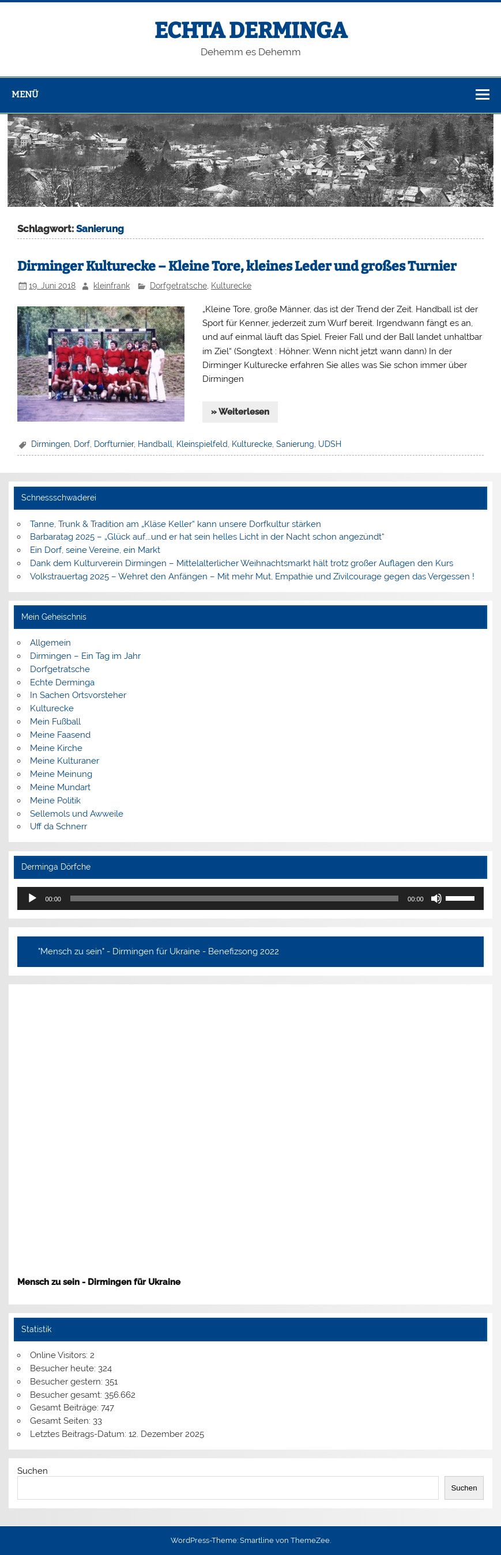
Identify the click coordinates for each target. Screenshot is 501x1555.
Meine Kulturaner (64, 761)
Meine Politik (55, 800)
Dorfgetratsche (178, 285)
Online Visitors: (60, 1355)
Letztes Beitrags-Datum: (79, 1434)
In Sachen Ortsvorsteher (78, 695)
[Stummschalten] (436, 898)
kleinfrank (111, 285)
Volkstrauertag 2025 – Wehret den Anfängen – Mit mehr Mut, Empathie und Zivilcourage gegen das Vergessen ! (252, 576)
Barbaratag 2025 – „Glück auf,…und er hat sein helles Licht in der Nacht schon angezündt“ (207, 537)
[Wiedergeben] (32, 898)
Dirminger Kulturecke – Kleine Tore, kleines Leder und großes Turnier (237, 266)
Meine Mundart (60, 787)
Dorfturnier (114, 444)
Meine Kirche (56, 748)
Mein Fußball (55, 721)
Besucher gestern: (67, 1381)
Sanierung (295, 444)
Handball (155, 444)
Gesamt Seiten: (61, 1421)
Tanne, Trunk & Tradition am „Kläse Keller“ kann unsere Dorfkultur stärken (175, 524)
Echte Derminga (62, 682)
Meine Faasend (60, 735)
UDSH (329, 444)
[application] (250, 898)
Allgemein (50, 643)
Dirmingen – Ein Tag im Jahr (85, 656)
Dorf (82, 444)
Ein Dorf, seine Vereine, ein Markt (95, 550)
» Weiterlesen (240, 412)
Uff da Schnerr (58, 826)
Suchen (32, 1471)
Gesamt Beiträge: (65, 1407)
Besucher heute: (64, 1368)
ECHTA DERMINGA (251, 30)
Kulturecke (231, 285)
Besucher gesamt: (67, 1395)
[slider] (234, 898)
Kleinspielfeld (202, 444)
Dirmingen (50, 444)
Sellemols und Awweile (76, 814)
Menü (25, 94)
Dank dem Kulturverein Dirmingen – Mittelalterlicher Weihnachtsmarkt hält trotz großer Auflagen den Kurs (241, 563)
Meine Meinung (61, 774)
